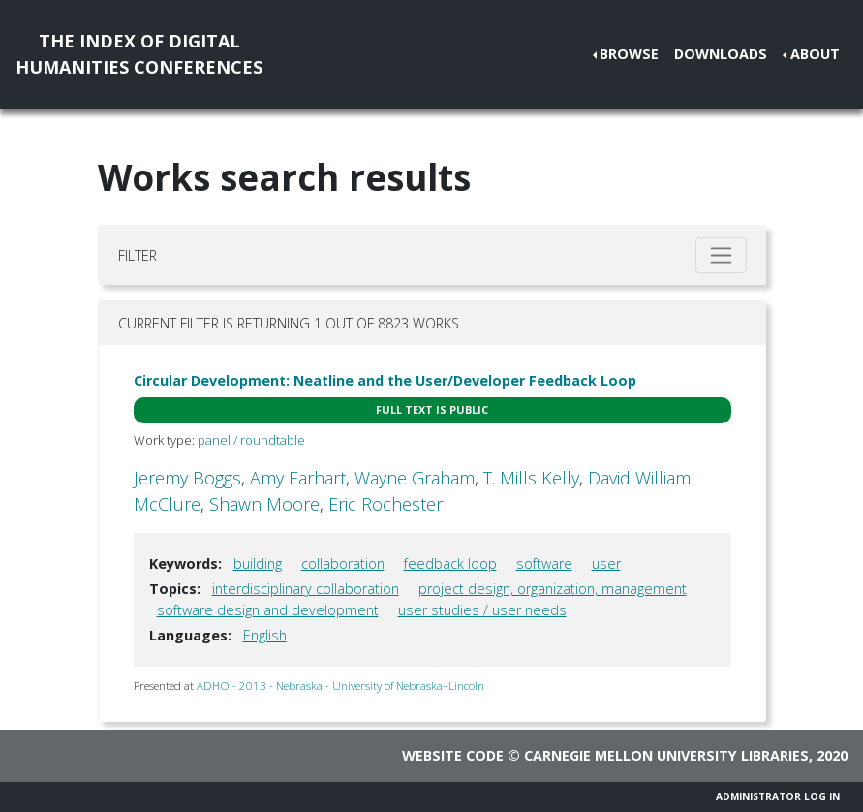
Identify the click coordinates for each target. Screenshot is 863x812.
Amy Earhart (298, 477)
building (257, 563)
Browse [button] (629, 54)
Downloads (720, 54)
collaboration (343, 563)
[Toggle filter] (721, 255)
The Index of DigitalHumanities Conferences (138, 53)
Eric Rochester (385, 503)
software (544, 563)
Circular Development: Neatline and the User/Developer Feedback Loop (385, 380)
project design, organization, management (552, 588)
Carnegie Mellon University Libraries (666, 755)
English (265, 635)
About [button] (815, 54)
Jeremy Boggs (187, 477)
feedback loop (450, 563)
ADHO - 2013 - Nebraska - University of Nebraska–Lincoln (340, 685)
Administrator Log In (778, 796)
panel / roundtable (251, 440)
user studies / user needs (482, 610)
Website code (453, 755)
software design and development (268, 610)
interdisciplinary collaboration (305, 588)
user (606, 563)
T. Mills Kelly (531, 477)
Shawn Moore (264, 503)
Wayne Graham (414, 477)
